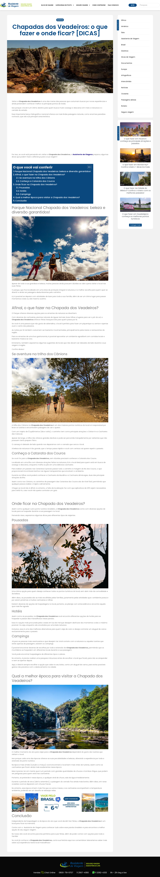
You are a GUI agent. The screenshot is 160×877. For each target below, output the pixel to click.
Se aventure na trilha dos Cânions (37, 177)
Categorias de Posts (65, 5)
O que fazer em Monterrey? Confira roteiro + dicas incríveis (135, 165)
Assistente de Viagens (83, 154)
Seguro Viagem (83, 5)
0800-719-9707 (66, 872)
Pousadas (24, 187)
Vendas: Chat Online (44, 872)
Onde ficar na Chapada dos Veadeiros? (36, 184)
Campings (25, 194)
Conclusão (21, 200)
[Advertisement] (60, 135)
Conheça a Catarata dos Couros (37, 181)
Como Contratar (98, 5)
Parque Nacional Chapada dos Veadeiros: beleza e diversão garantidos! (53, 171)
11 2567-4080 (83, 872)
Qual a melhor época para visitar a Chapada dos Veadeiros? (47, 197)
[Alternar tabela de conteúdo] (88, 167)
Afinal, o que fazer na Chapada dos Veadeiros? (40, 174)
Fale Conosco (113, 5)
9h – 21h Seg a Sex (118, 872)
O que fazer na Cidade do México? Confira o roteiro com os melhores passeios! (135, 190)
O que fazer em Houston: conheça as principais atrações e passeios (135, 141)
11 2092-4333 (99, 872)
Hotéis (23, 191)
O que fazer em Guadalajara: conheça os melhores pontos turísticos (135, 216)
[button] (135, 225)
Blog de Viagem (47, 5)
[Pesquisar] (149, 5)
